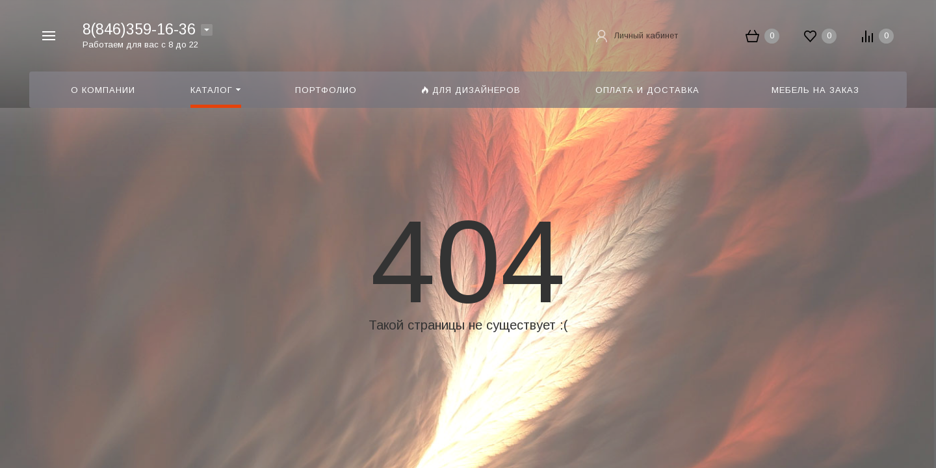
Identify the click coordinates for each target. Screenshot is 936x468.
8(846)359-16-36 (139, 29)
